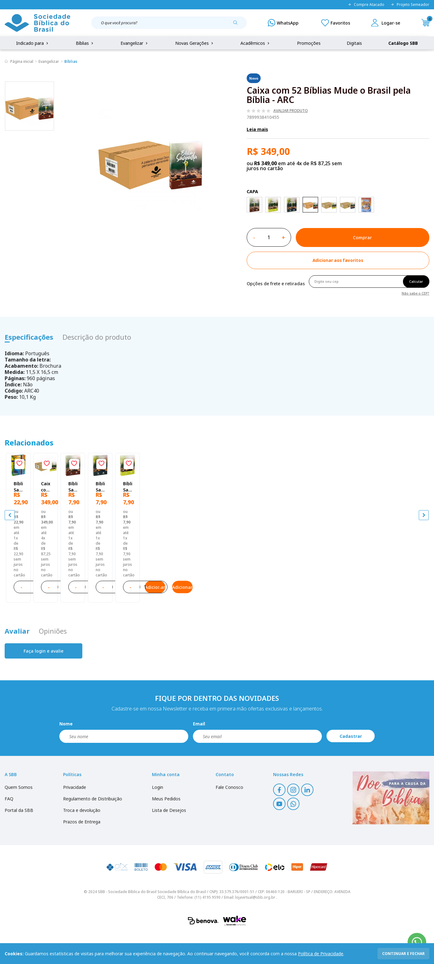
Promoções (309, 43)
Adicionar (82, 613)
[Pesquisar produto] (237, 25)
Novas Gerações (194, 43)
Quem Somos (19, 818)
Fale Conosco (229, 818)
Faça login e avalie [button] (43, 681)
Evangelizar (135, 43)
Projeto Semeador (410, 4)
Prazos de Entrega (81, 852)
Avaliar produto (290, 111)
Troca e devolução (81, 841)
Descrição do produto (96, 337)
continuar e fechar (403, 953)
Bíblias (85, 43)
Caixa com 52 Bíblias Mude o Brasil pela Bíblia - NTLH (161, 571)
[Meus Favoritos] (335, 22)
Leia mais (257, 129)
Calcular (416, 281)
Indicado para (32, 43)
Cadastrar (351, 767)
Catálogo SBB (403, 43)
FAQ (9, 829)
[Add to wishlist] (338, 260)
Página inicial (21, 61)
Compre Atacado (366, 4)
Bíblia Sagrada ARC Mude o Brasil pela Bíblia (266, 571)
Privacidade (74, 818)
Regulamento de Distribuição (92, 829)
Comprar (362, 237)
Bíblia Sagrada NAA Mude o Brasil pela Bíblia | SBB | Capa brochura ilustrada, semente (372, 571)
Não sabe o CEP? (415, 293)
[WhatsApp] (283, 22)
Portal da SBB (19, 841)
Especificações (29, 337)
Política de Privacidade (320, 954)
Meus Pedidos (166, 829)
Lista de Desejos (169, 841)
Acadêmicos (255, 43)
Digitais (354, 43)
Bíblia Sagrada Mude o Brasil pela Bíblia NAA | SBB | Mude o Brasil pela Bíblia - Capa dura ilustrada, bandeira (55, 571)
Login (157, 818)
